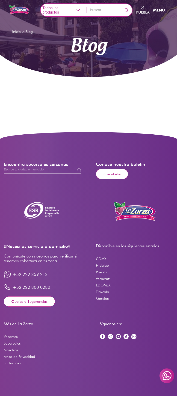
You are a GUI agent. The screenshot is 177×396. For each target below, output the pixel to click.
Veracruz (103, 279)
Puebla (101, 272)
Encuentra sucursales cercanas (36, 164)
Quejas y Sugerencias (29, 301)
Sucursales (12, 343)
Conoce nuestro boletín (120, 164)
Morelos (102, 298)
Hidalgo (102, 265)
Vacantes (11, 336)
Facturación (13, 363)
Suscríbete (112, 174)
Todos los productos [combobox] (50, 10)
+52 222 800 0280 (31, 287)
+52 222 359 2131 (31, 274)
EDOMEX (103, 285)
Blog (29, 31)
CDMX (101, 259)
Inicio (16, 31)
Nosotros (11, 350)
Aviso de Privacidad (19, 356)
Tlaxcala (102, 292)
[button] (78, 10)
